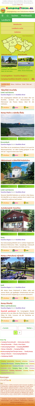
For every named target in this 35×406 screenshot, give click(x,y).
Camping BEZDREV (23, 347)
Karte (26, 79)
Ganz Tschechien (27, 36)
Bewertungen (5, 400)
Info (11, 400)
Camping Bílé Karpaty (7, 363)
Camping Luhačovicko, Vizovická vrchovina (14, 361)
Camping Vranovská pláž (8, 342)
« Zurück (5, 328)
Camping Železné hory (21, 363)
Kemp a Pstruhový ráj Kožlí (12, 255)
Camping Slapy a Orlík (20, 368)
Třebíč (23, 84)
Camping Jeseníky (28, 370)
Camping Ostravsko (18, 366)
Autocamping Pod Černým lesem (11, 351)
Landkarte (6, 20)
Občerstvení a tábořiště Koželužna (15, 160)
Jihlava (12, 84)
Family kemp (29, 351)
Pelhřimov (18, 84)
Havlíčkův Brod (5, 84)
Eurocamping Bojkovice (20, 354)
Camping (31, 361)
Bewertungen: (4, 377)
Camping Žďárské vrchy (7, 373)
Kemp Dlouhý (6, 303)
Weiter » (30, 328)
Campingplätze (22, 399)
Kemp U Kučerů (6, 354)
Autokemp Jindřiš (7, 356)
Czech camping (12, 399)
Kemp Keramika (6, 344)
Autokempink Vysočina (10, 208)
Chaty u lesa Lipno (19, 344)
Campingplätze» (7, 76)
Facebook (30, 399)
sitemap (30, 400)
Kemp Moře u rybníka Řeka (12, 112)
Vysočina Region (20, 76)
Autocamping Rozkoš (8, 347)
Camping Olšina (19, 349)
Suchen (14, 15)
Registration (23, 400)
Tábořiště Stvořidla (9, 90)
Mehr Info (20, 4)
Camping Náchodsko (15, 370)
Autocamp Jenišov (24, 342)
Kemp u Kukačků (6, 349)
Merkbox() (26, 15)
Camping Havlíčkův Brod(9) (12, 79)
